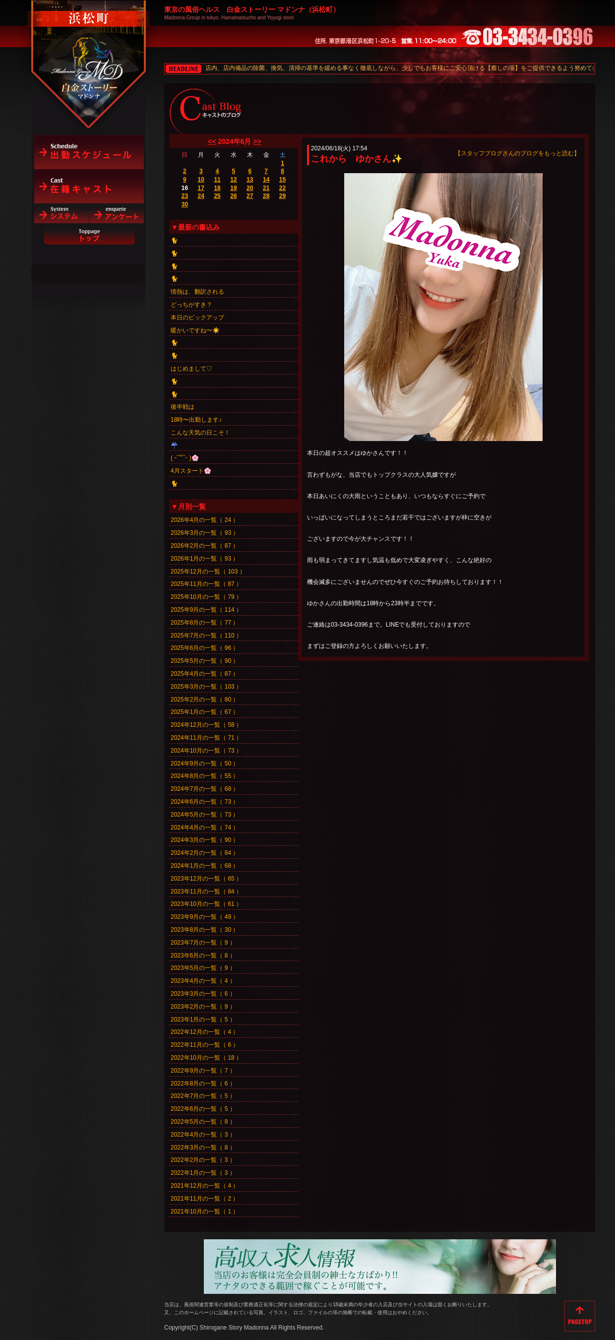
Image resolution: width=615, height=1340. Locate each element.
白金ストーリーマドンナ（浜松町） (89, 50)
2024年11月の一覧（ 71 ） (206, 737)
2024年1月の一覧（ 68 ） (205, 865)
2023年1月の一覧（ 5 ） (203, 1019)
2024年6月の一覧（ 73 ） (205, 801)
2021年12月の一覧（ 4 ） (205, 1185)
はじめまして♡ (191, 368)
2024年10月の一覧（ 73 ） (206, 750)
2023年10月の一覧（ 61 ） (206, 903)
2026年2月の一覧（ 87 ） (205, 545)
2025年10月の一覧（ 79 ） (206, 596)
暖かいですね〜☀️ (195, 330)
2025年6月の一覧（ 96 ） (205, 647)
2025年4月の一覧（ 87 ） (205, 673)
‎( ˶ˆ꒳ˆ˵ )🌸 (185, 457)
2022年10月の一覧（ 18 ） (206, 1057)
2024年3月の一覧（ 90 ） (205, 839)
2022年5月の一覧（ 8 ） (203, 1121)
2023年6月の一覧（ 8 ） (203, 955)
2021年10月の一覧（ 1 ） (205, 1211)
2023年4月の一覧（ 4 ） (203, 980)
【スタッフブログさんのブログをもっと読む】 (517, 153)
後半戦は (182, 406)
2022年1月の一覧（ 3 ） (203, 1172)
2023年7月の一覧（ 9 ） (203, 942)
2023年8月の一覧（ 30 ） (205, 929)
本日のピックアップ (197, 317)
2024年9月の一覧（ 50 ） (205, 763)
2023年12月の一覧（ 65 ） (206, 878)
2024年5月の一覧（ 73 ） (205, 814)
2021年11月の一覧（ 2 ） (205, 1198)
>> (257, 141)
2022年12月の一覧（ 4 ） (205, 1031)
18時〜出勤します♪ (196, 419)
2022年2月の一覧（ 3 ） (203, 1159)
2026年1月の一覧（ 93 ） (205, 558)
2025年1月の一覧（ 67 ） (205, 711)
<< (212, 141)
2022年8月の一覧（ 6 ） (203, 1083)
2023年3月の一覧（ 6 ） (203, 993)
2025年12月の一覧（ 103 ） (208, 571)
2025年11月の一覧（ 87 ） (206, 583)
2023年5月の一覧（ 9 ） (203, 967)
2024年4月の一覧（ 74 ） (205, 827)
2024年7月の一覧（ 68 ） (205, 788)
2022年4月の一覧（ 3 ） (203, 1134)
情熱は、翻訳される (197, 291)
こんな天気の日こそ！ (200, 432)
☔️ (174, 445)
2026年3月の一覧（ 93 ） (205, 532)
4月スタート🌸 (191, 470)
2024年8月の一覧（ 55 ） (205, 775)
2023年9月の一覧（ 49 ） (205, 916)
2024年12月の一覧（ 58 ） (206, 724)
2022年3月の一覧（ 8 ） (203, 1147)
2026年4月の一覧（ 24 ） (205, 519)
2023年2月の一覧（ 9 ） (203, 1006)
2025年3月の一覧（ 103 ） (206, 686)
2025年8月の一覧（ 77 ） (205, 622)
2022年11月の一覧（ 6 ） (205, 1044)
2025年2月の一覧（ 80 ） (205, 699)
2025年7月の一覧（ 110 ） (206, 635)
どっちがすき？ (191, 304)
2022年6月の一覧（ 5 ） (203, 1108)
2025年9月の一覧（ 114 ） (206, 609)
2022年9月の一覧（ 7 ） (203, 1070)
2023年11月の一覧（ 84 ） (206, 891)
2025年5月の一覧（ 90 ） (205, 660)
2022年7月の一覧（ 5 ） (203, 1095)
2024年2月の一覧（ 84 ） (205, 852)
